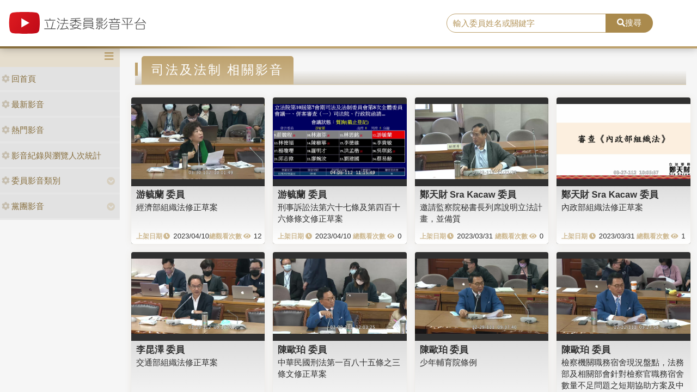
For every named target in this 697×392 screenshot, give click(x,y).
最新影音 (23, 104)
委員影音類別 (31, 180)
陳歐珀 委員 (302, 349)
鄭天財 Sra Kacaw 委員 (468, 194)
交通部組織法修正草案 (177, 362)
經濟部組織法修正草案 (177, 207)
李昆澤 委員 (160, 349)
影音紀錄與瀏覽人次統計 (51, 155)
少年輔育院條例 (448, 362)
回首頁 (19, 78)
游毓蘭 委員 (160, 194)
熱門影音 (23, 129)
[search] (526, 23)
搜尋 (629, 22)
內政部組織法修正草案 (602, 207)
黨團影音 (23, 206)
